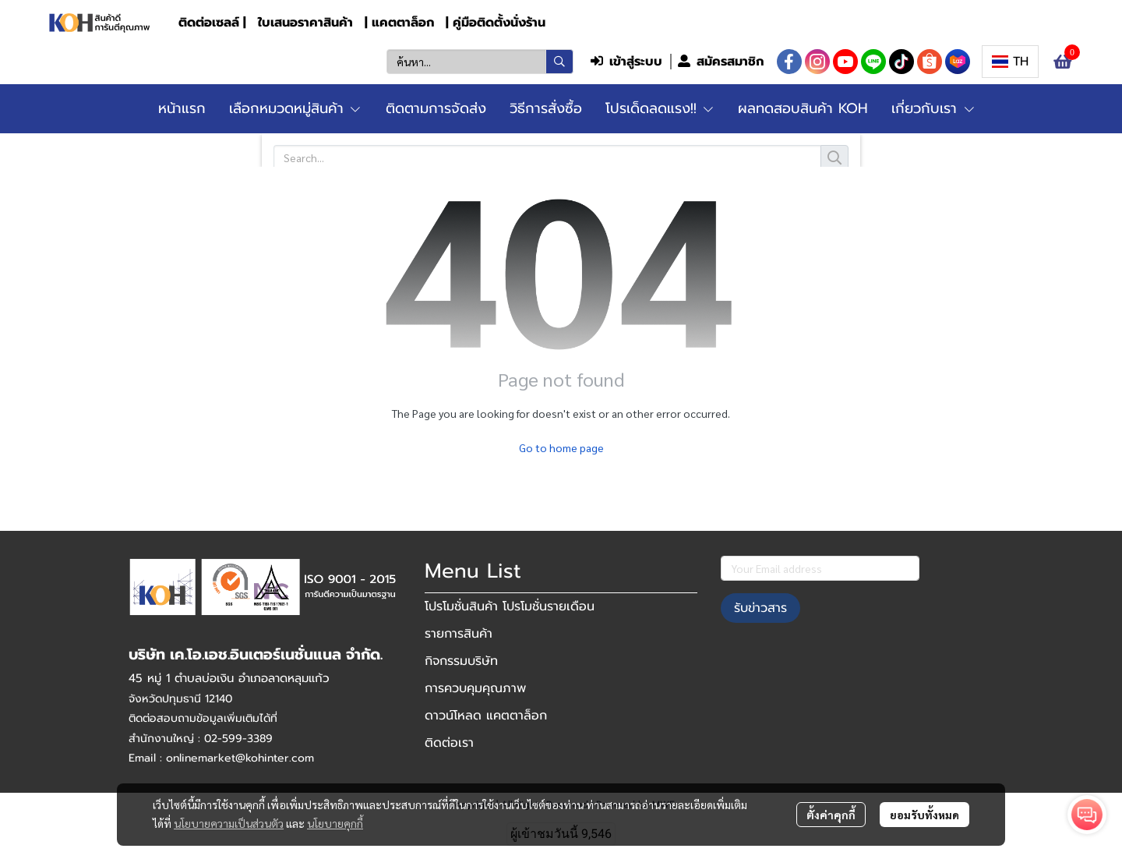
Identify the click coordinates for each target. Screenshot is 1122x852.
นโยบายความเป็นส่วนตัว (229, 823)
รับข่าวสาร (760, 608)
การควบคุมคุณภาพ (475, 688)
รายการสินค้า (458, 633)
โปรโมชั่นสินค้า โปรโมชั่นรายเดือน (510, 606)
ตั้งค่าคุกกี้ (831, 815)
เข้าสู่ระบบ (626, 61)
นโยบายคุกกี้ (335, 823)
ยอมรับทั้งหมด (924, 815)
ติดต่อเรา (449, 743)
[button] (480, 61)
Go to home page (561, 447)
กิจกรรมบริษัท (461, 661)
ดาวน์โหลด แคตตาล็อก (486, 715)
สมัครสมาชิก (721, 61)
